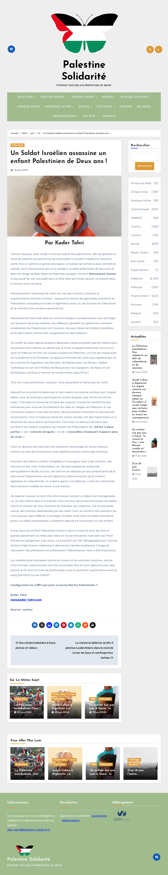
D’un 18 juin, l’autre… (136, 466)
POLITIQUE (105, 106)
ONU (92, 699)
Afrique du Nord (141, 183)
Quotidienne (99, 815)
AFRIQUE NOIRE (28, 106)
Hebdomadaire (71, 820)
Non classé (137, 261)
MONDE (108, 97)
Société (135, 322)
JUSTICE (84, 106)
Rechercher (140, 145)
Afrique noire (139, 191)
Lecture (136, 235)
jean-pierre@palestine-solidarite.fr (28, 829)
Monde (135, 243)
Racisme (136, 304)
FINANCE (109, 116)
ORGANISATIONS (64, 116)
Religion (136, 313)
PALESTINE (26, 97)
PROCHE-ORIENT (52, 97)
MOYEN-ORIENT (84, 97)
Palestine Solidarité (28, 859)
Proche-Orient (140, 296)
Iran (72, 694)
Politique (136, 287)
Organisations (140, 269)
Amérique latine (141, 200)
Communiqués (140, 209)
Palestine (17, 145)
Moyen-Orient (139, 252)
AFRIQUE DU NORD (135, 97)
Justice (135, 226)
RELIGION (144, 106)
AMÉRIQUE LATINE (58, 106)
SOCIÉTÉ (89, 116)
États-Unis (59, 694)
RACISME (126, 106)
